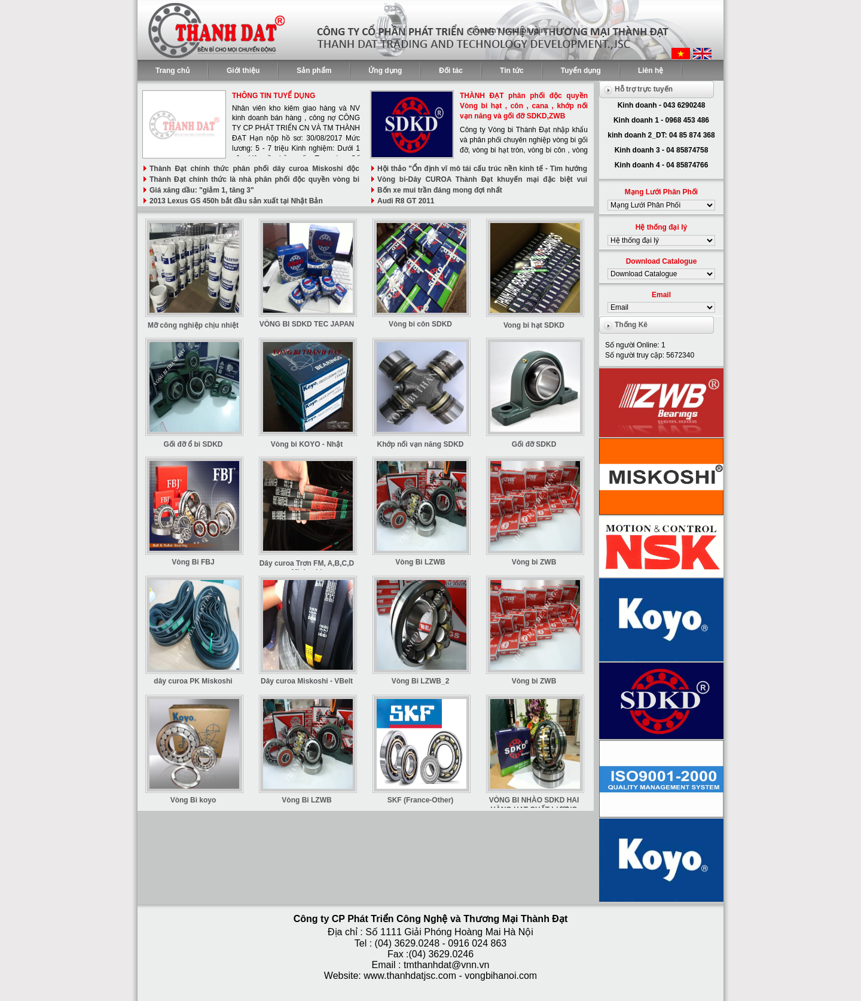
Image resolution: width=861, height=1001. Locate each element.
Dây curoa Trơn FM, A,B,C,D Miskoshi (307, 567)
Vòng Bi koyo (193, 800)
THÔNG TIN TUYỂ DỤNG (273, 95)
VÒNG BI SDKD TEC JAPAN (306, 324)
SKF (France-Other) (420, 800)
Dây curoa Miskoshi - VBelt (307, 681)
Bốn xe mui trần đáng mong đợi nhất (439, 190)
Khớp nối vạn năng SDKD (420, 444)
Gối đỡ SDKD (534, 444)
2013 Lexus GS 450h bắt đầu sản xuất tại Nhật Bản (236, 201)
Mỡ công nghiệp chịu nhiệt (193, 325)
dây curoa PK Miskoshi (193, 681)
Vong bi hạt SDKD (533, 325)
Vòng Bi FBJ (193, 562)
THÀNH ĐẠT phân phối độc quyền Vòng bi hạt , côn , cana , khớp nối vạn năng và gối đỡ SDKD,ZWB (524, 105)
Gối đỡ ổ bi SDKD (193, 444)
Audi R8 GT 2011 (405, 201)
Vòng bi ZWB (534, 562)
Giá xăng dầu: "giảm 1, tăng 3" (201, 190)
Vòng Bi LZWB (420, 562)
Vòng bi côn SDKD (420, 324)
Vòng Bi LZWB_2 (421, 681)
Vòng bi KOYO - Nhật (307, 444)
